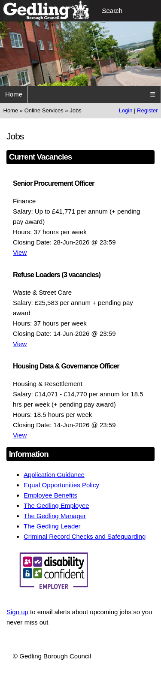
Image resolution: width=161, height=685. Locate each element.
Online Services (44, 110)
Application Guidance (54, 474)
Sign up (17, 612)
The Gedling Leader (52, 526)
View (20, 252)
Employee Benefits (50, 495)
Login (126, 110)
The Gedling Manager (55, 515)
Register (147, 110)
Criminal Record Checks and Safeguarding (85, 536)
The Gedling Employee (56, 505)
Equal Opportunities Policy (61, 485)
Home (13, 94)
